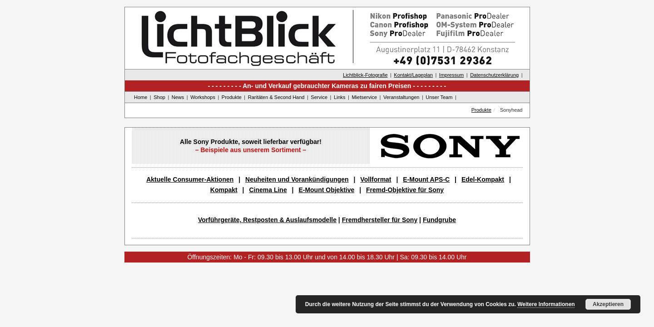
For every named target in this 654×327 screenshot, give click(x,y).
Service (319, 97)
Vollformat (375, 179)
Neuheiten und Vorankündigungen (297, 179)
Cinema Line (268, 189)
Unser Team (439, 97)
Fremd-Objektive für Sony (405, 189)
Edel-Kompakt (482, 179)
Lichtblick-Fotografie (365, 75)
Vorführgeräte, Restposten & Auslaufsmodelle (267, 219)
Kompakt (224, 189)
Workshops (202, 97)
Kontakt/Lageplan (413, 75)
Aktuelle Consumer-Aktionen (189, 179)
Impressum (451, 75)
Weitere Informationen (546, 304)
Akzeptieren (608, 304)
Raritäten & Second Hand (276, 97)
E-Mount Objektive (326, 189)
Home (140, 97)
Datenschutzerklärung (494, 75)
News (178, 97)
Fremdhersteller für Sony (380, 219)
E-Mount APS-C (426, 179)
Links (340, 97)
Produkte (232, 97)
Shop (159, 97)
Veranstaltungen (401, 97)
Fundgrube (439, 219)
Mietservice (364, 97)
